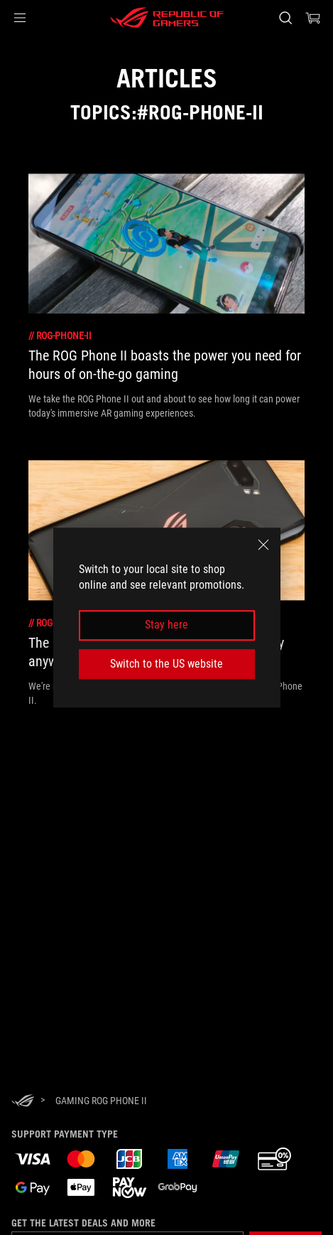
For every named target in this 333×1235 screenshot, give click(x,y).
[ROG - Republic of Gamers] (167, 17)
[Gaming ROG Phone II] (101, 1100)
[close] (263, 544)
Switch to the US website (166, 663)
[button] (19, 17)
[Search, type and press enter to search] (285, 18)
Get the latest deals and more (83, 1223)
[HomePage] (22, 1101)
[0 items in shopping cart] (313, 18)
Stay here (166, 625)
